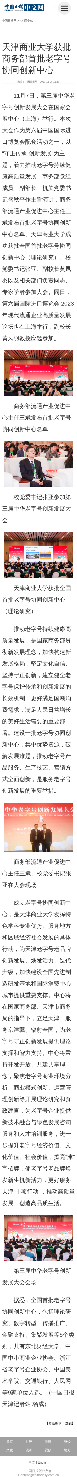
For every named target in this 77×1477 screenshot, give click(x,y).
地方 (67, 1450)
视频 (48, 1450)
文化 (9, 1450)
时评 (29, 1442)
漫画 (29, 1450)
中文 (32, 1462)
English (43, 1462)
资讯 (48, 1442)
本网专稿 (27, 20)
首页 (9, 1442)
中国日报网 (9, 20)
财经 (67, 1442)
